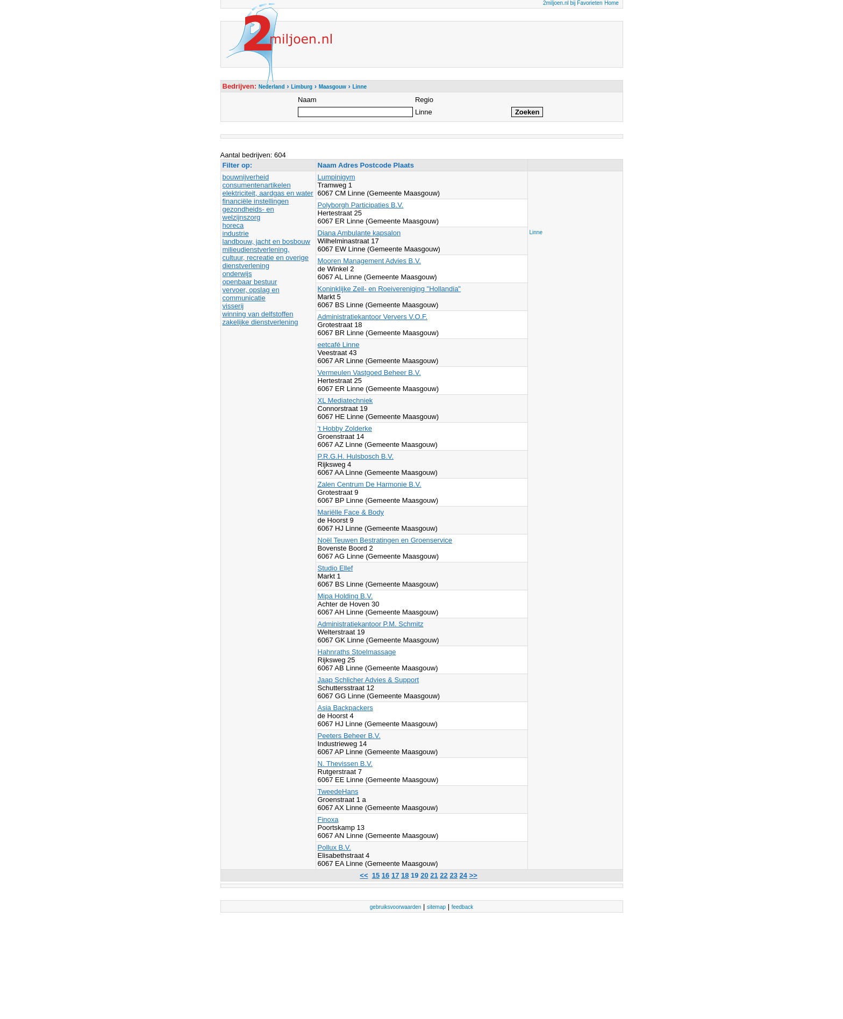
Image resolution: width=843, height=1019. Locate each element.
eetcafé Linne (339, 345)
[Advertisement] (573, 197)
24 (463, 875)
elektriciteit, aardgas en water (268, 193)
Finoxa (328, 819)
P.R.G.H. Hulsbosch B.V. (356, 456)
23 (453, 875)
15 (376, 875)
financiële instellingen (256, 201)
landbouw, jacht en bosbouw (266, 241)
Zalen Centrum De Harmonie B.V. (370, 484)
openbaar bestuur (250, 282)
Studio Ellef (335, 568)
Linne (536, 232)
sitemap (436, 907)
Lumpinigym (336, 177)
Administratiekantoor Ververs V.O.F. (373, 317)
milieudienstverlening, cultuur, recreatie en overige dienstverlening (266, 257)
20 (424, 875)
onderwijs (237, 274)
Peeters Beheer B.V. (349, 736)
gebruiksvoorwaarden (396, 907)
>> (473, 875)
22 (443, 875)
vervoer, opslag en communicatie (251, 294)
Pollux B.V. (334, 847)
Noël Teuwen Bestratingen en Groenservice (385, 540)
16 (385, 875)
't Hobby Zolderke (345, 428)
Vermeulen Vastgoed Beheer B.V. (369, 372)
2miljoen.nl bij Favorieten (573, 3)
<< (364, 875)
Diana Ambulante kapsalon (359, 233)
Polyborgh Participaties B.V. (361, 205)
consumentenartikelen (257, 185)
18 (405, 875)
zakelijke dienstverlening (260, 322)
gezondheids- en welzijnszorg (248, 213)
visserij (233, 306)
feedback (463, 907)
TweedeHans (338, 791)
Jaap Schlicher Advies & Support (368, 680)
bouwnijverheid (246, 177)
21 (434, 875)
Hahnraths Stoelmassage (357, 652)
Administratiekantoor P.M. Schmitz (371, 624)
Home (611, 3)
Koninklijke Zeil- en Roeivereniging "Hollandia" (389, 289)
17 (395, 875)
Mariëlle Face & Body (351, 512)
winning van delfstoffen (258, 314)
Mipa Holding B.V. (345, 596)
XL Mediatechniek (345, 400)
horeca (233, 225)
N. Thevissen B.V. (345, 764)
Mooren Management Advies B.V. (369, 261)
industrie (236, 233)
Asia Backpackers (345, 708)
